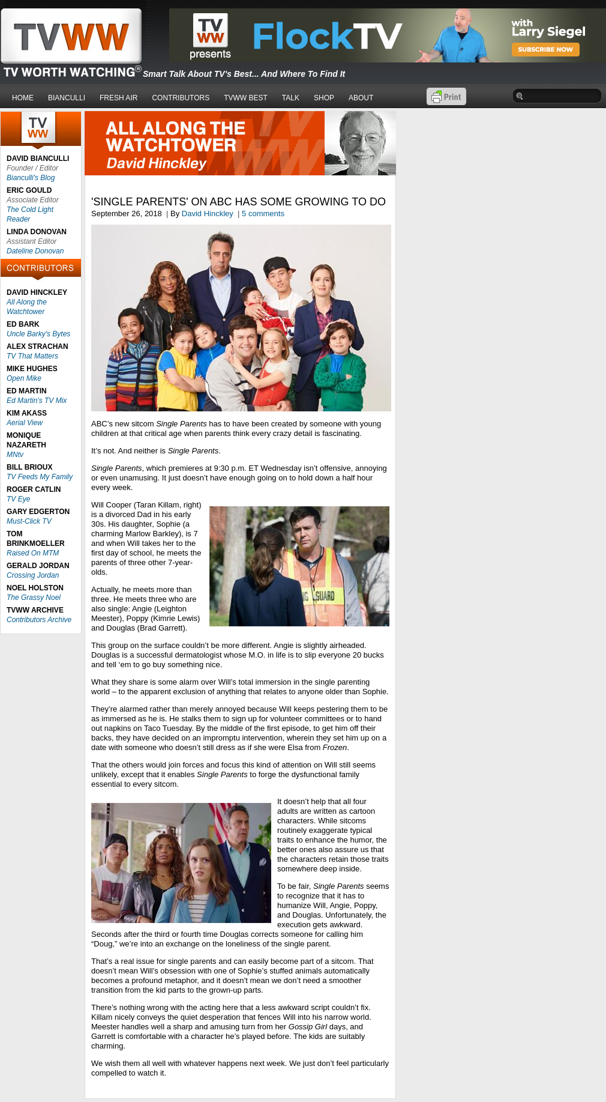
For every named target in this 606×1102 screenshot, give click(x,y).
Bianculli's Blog (31, 178)
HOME (23, 98)
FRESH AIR (118, 98)
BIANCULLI (66, 98)
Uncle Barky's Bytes (38, 334)
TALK (290, 98)
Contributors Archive (39, 620)
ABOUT (361, 98)
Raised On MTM (33, 553)
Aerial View (25, 423)
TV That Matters (32, 356)
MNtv (15, 454)
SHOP (324, 98)
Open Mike (24, 378)
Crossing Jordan (33, 575)
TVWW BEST (246, 98)
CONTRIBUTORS (180, 98)
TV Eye (18, 499)
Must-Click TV (29, 521)
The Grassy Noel (34, 597)
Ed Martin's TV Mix (37, 400)
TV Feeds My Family (40, 477)
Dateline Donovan (35, 251)
